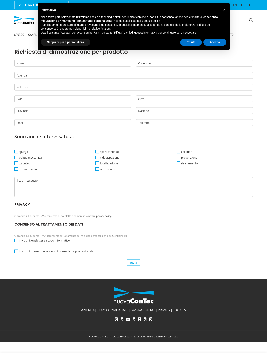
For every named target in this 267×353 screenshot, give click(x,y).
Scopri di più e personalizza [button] (65, 42)
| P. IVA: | (111, 336)
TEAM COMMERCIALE (112, 310)
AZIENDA (88, 310)
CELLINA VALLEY (163, 336)
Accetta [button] (215, 42)
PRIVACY (164, 310)
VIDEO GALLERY (29, 5)
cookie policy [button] (152, 20)
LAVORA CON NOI (143, 310)
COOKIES (179, 310)
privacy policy (103, 216)
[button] (224, 9)
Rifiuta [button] (191, 42)
